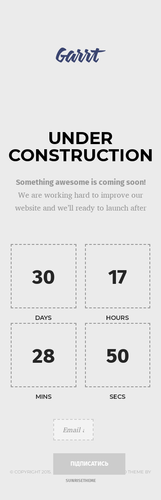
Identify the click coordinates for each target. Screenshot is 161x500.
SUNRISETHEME (81, 480)
